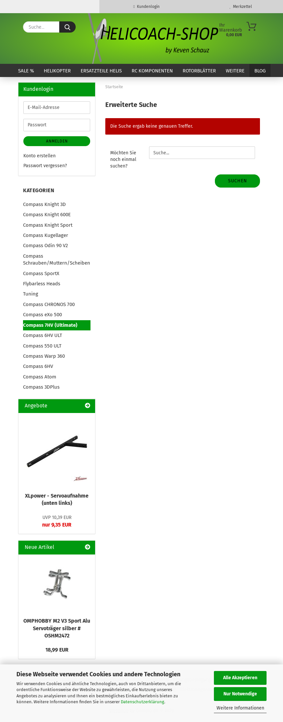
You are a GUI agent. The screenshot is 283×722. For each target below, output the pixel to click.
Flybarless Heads (41, 284)
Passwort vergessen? (45, 165)
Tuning (30, 294)
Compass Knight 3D (44, 204)
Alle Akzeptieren (240, 678)
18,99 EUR (56, 650)
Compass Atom (39, 377)
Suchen (237, 181)
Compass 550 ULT (42, 346)
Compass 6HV (38, 366)
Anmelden (57, 141)
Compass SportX (41, 273)
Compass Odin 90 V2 (45, 245)
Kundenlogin (146, 6)
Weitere (235, 71)
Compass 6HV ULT (42, 335)
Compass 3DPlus (41, 387)
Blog (260, 71)
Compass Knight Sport (47, 225)
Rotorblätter (199, 71)
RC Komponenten (152, 71)
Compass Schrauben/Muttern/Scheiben (56, 259)
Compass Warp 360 (44, 356)
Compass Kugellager (45, 235)
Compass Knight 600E (47, 215)
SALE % (26, 71)
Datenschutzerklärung (142, 701)
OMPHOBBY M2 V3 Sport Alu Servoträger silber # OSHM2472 (56, 628)
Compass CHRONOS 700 (49, 304)
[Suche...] (67, 27)
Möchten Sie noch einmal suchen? (123, 159)
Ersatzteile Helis (101, 71)
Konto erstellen (39, 156)
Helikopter (57, 71)
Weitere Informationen (240, 708)
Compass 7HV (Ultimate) (50, 325)
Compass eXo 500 (42, 315)
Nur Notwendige (240, 694)
